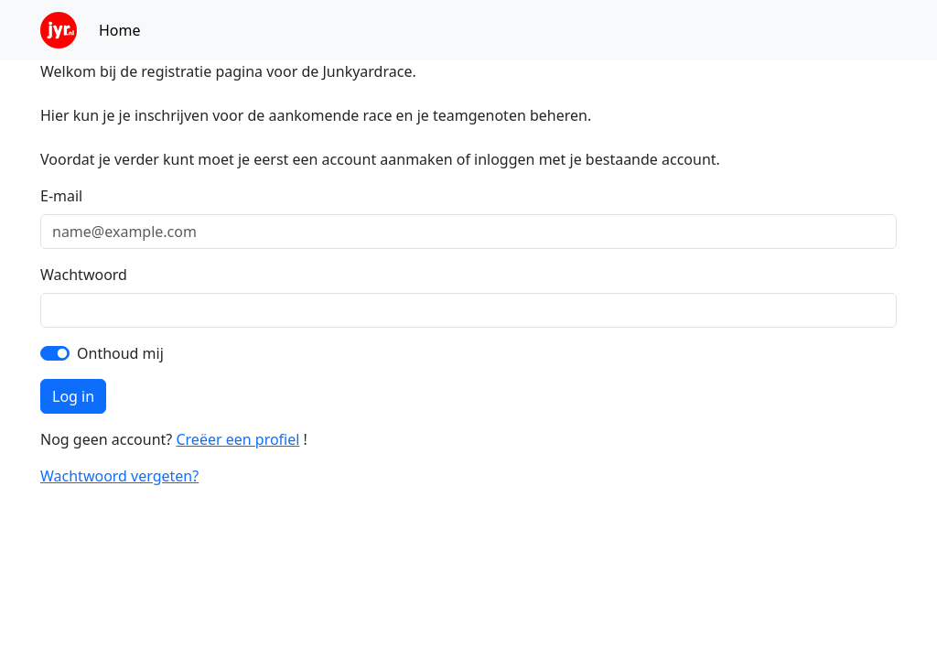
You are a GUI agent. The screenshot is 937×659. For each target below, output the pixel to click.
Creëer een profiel (237, 439)
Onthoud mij (120, 353)
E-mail (61, 196)
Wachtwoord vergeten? (119, 476)
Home (120, 30)
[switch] (55, 353)
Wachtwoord (83, 275)
